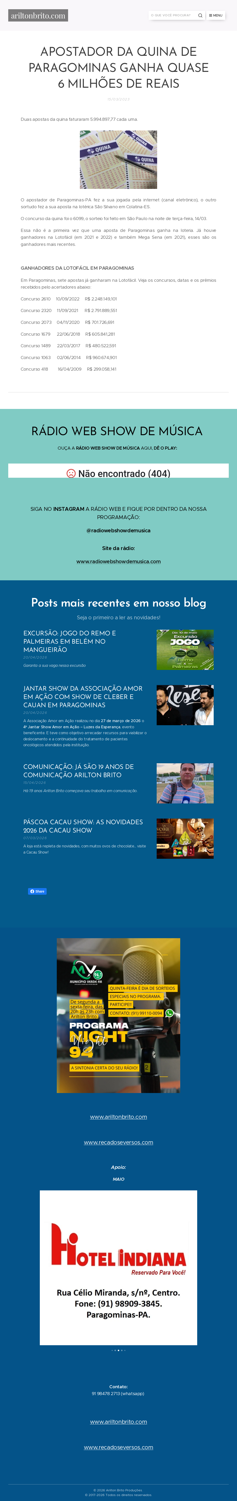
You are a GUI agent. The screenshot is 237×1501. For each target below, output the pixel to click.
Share (37, 891)
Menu (215, 15)
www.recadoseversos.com (118, 1142)
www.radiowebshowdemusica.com (118, 561)
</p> (118, 471)
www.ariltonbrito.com (118, 1116)
